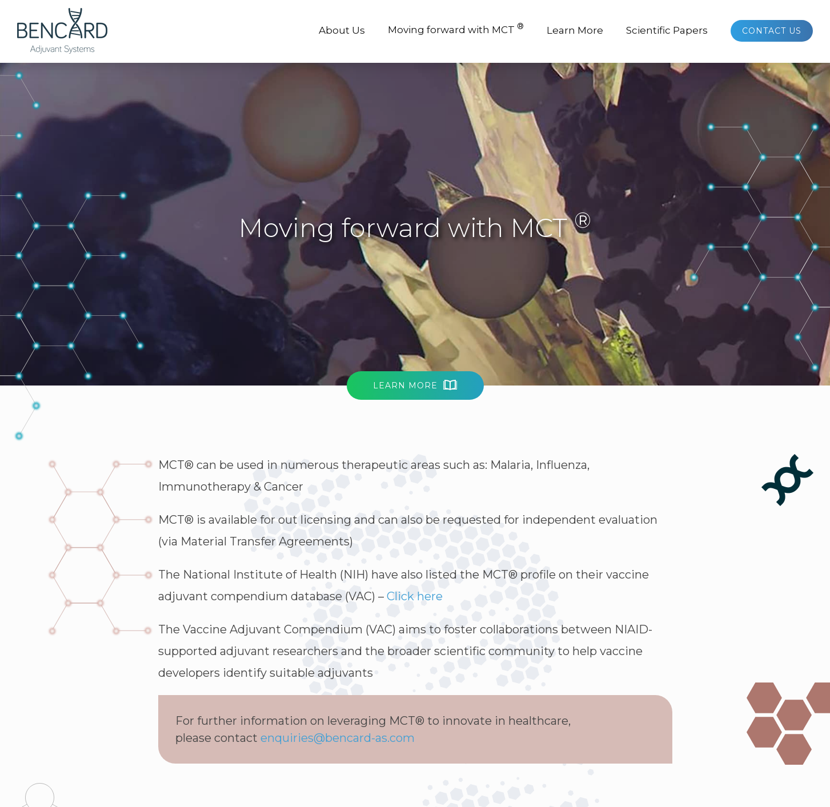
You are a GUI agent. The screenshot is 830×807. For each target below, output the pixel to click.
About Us (342, 30)
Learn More (575, 30)
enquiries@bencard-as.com (337, 738)
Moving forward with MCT (456, 28)
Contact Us (771, 31)
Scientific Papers (667, 30)
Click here (415, 596)
